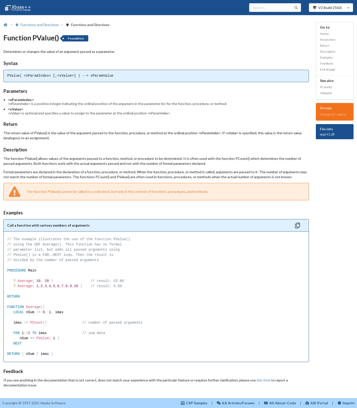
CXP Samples (194, 403)
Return (324, 45)
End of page (327, 69)
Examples (326, 57)
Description (327, 51)
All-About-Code (280, 403)
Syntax (324, 33)
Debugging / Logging (333, 114)
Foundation (76, 38)
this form (263, 380)
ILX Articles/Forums (236, 403)
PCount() (326, 87)
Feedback (326, 63)
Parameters (328, 39)
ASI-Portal (316, 403)
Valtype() (326, 93)
